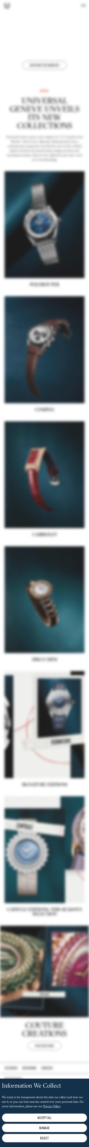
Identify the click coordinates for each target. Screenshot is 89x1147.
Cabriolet (44, 569)
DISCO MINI (44, 694)
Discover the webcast (44, 65)
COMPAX (44, 444)
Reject (44, 1138)
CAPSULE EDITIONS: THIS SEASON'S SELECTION (44, 946)
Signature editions (45, 819)
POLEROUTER (44, 319)
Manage (44, 1127)
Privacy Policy (51, 1106)
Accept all (44, 1117)
